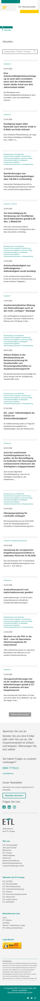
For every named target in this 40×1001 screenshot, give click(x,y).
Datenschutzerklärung (11, 861)
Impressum (7, 858)
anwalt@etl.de (8, 773)
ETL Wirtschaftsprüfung (11, 886)
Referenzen (7, 850)
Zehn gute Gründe (9, 848)
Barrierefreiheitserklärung (12, 863)
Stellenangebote (9, 855)
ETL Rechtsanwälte (10, 884)
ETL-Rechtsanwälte (10, 845)
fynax (5, 918)
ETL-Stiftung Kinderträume (13, 928)
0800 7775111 (11, 768)
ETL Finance (7, 892)
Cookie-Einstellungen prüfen (13, 866)
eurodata (6, 923)
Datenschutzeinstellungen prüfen (20, 992)
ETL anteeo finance (10, 899)
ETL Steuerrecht (9, 897)
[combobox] (20, 52)
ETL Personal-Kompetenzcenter (15, 894)
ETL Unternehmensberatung (13, 889)
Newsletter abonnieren (14, 795)
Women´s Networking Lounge (14, 925)
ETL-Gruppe (7, 853)
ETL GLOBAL (8, 881)
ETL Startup (7, 920)
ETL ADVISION (8, 902)
